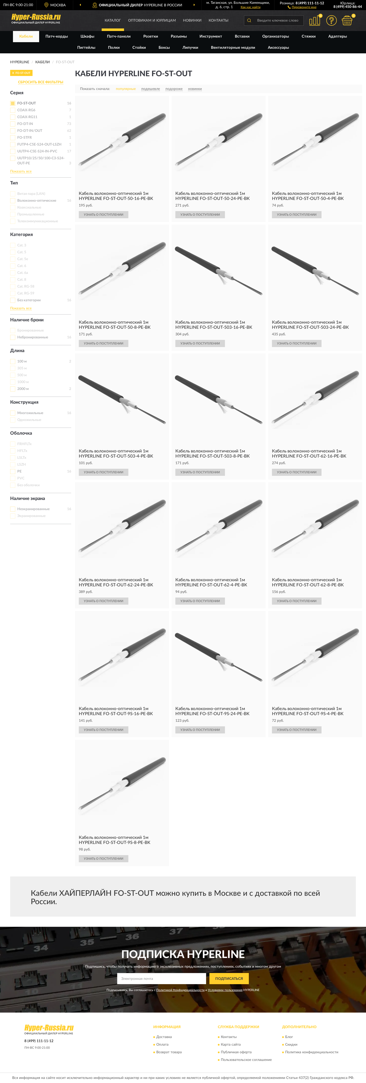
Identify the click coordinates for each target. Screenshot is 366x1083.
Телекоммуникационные (37, 221)
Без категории (29, 300)
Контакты (218, 20)
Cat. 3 (21, 245)
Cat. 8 (21, 279)
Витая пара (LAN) (31, 194)
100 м (22, 361)
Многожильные (30, 413)
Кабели (26, 36)
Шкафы (87, 36)
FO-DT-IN (25, 124)
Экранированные (31, 516)
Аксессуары (278, 48)
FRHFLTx (24, 444)
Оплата (162, 1044)
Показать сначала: (95, 89)
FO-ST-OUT (26, 103)
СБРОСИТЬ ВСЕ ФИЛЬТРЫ (40, 82)
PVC (20, 478)
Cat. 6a (22, 273)
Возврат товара (169, 1052)
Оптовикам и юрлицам (152, 20)
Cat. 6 (21, 266)
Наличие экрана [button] (27, 498)
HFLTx (22, 451)
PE (19, 471)
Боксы (164, 48)
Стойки (139, 48)
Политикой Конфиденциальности (180, 990)
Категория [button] (21, 234)
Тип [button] (14, 183)
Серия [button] (16, 93)
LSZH (21, 464)
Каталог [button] (113, 20)
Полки (114, 48)
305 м (22, 368)
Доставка (164, 1037)
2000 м (23, 389)
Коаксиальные (29, 207)
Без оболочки (28, 485)
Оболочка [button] (21, 433)
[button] (302, 6)
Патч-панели (119, 36)
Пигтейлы (86, 48)
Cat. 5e (22, 259)
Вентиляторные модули (233, 48)
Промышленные (30, 214)
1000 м (23, 382)
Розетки (150, 36)
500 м (22, 375)
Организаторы (275, 36)
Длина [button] (17, 351)
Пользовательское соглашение (246, 1060)
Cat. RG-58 (25, 286)
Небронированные (32, 337)
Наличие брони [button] (27, 320)
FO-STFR (24, 137)
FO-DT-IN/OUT (29, 131)
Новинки (192, 20)
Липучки (190, 48)
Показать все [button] (21, 171)
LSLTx (21, 458)
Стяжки (309, 36)
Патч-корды (56, 36)
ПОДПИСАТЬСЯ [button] (229, 979)
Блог (289, 1037)
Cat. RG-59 (25, 293)
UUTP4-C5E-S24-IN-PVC (37, 151)
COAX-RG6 (26, 110)
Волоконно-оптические (36, 200)
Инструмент (211, 36)
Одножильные (29, 420)
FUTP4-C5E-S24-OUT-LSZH (39, 144)
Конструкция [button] (24, 402)
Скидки (291, 1044)
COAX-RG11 (27, 117)
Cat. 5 (21, 252)
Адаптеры (337, 36)
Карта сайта (231, 1044)
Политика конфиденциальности (311, 1052)
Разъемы (179, 36)
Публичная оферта (236, 1052)
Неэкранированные (33, 509)
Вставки (242, 36)
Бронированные (30, 330)
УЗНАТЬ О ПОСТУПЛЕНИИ (103, 214)
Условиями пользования (225, 990)
